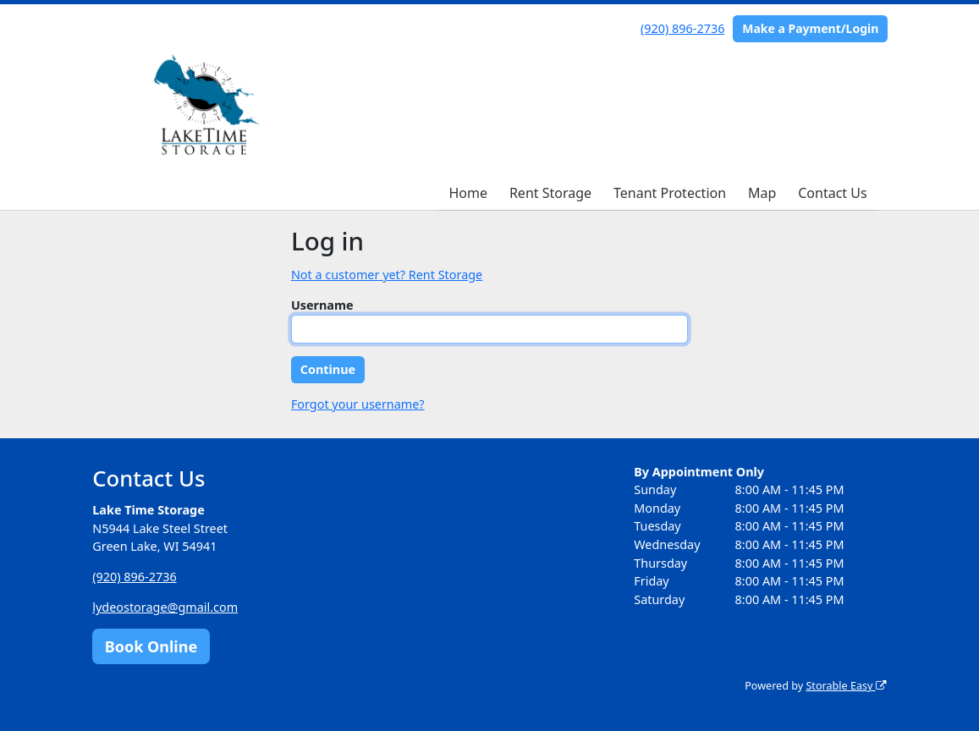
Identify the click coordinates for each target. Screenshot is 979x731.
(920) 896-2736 (682, 28)
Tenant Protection (669, 193)
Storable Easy (846, 686)
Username (322, 305)
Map (762, 193)
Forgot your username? (358, 404)
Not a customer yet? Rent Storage (386, 275)
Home (467, 193)
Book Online (151, 646)
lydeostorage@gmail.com (165, 607)
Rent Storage (550, 193)
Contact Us (832, 193)
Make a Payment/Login (810, 28)
